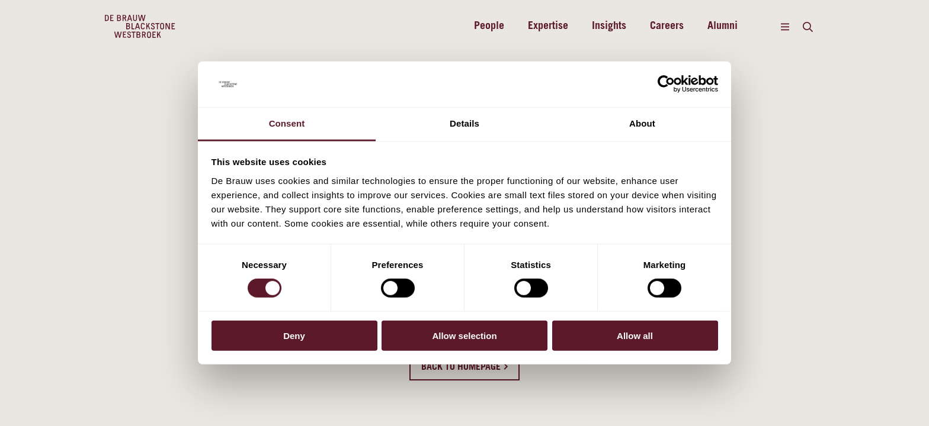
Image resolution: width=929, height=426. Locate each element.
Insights (609, 26)
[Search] (807, 26)
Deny (294, 335)
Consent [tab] (287, 123)
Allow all (635, 335)
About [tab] (642, 123)
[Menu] (784, 26)
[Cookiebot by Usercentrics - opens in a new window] (666, 84)
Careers (667, 26)
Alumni (722, 26)
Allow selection (464, 335)
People (489, 26)
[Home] (140, 26)
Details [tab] (464, 123)
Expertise (548, 26)
